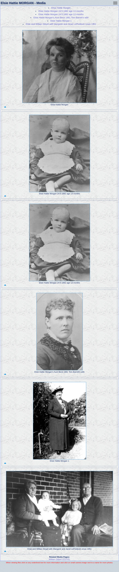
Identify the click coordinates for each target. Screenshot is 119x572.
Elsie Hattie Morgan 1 (61, 21)
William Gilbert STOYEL (59, 559)
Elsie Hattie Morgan (61, 8)
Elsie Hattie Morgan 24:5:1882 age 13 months (61, 11)
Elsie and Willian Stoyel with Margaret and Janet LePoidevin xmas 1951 (61, 24)
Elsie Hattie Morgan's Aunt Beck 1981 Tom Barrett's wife (61, 17)
